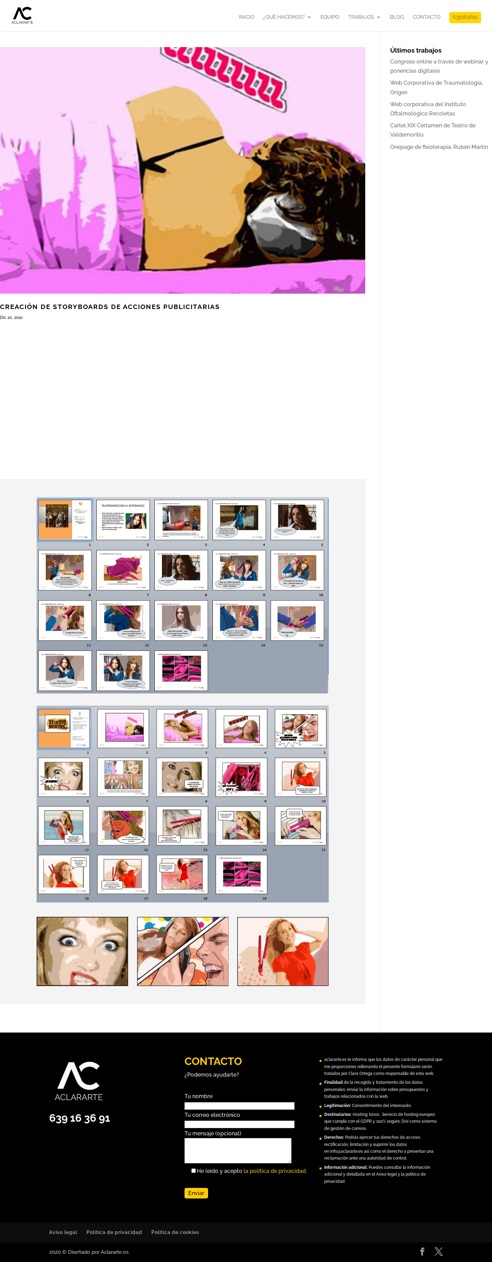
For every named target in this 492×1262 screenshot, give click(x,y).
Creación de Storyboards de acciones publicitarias (110, 306)
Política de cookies (175, 1232)
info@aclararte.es (346, 1151)
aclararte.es (335, 1059)
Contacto (426, 17)
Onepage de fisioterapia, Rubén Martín (439, 147)
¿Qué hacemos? (284, 17)
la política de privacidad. (275, 1171)
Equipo (329, 17)
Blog (397, 17)
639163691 (465, 17)
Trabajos (361, 17)
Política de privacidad (114, 1232)
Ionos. (374, 1114)
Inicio (246, 17)
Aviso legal (63, 1232)
